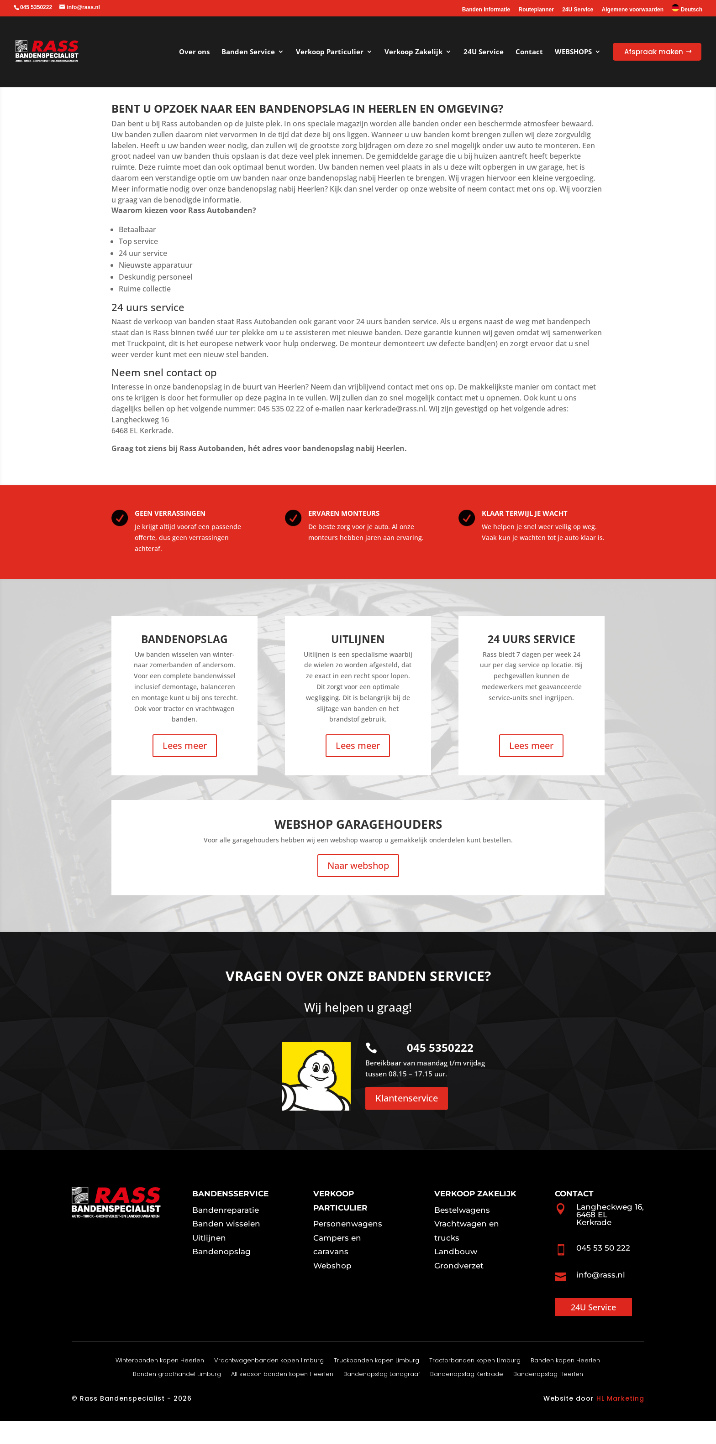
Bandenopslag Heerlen (548, 1397)
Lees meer (185, 768)
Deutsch (687, 8)
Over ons (194, 51)
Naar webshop (358, 888)
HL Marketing (620, 1421)
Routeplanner (536, 10)
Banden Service (248, 51)
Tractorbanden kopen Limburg (475, 1383)
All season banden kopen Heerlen (282, 1397)
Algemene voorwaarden (632, 10)
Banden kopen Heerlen (565, 1383)
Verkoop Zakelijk (413, 51)
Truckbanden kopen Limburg (376, 1383)
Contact (529, 51)
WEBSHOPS (573, 51)
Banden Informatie (486, 10)
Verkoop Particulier (329, 51)
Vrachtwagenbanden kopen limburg (269, 1383)
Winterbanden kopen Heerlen (160, 1383)
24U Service (577, 10)
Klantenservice (406, 1121)
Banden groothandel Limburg (177, 1397)
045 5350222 (440, 1070)
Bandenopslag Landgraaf (381, 1397)
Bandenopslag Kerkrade (466, 1397)
